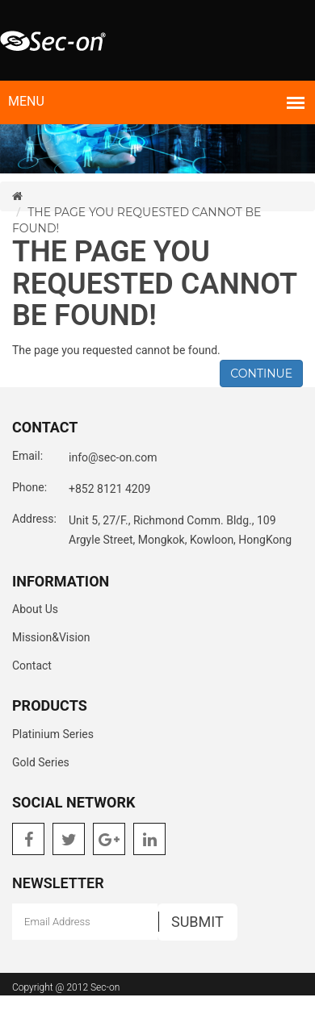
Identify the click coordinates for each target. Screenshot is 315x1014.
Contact (32, 665)
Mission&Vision (51, 637)
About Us (35, 609)
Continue (261, 373)
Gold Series (40, 762)
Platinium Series (53, 734)
